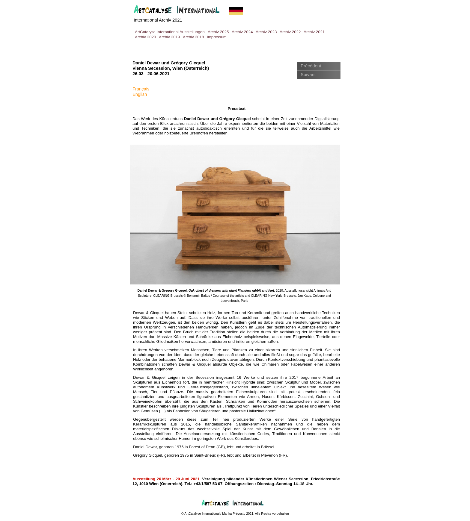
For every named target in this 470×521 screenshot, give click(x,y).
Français (140, 89)
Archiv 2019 (169, 37)
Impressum (217, 37)
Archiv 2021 (314, 32)
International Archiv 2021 (158, 20)
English (139, 94)
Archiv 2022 (290, 32)
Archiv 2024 (242, 32)
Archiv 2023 (266, 32)
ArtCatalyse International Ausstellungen (170, 32)
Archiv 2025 (218, 32)
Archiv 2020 (145, 37)
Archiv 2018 (193, 37)
